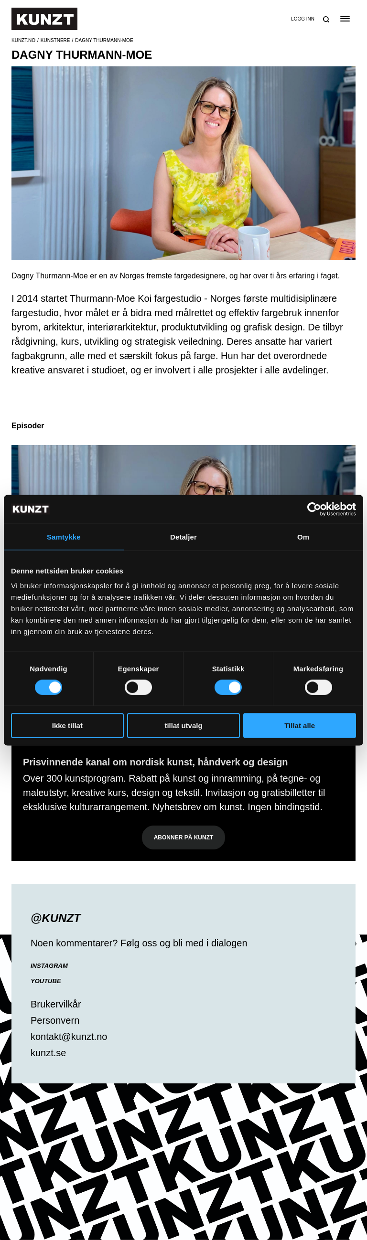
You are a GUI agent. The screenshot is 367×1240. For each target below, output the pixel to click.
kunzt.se (48, 1053)
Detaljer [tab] (183, 536)
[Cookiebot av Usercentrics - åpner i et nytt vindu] (314, 509)
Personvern (55, 1020)
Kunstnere (55, 40)
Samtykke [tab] (64, 536)
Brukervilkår (56, 1004)
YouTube (46, 981)
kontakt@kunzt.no (69, 1036)
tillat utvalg (183, 725)
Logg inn (302, 18)
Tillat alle (299, 725)
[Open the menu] (345, 18)
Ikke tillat (67, 725)
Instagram (49, 965)
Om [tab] (303, 536)
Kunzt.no (23, 40)
